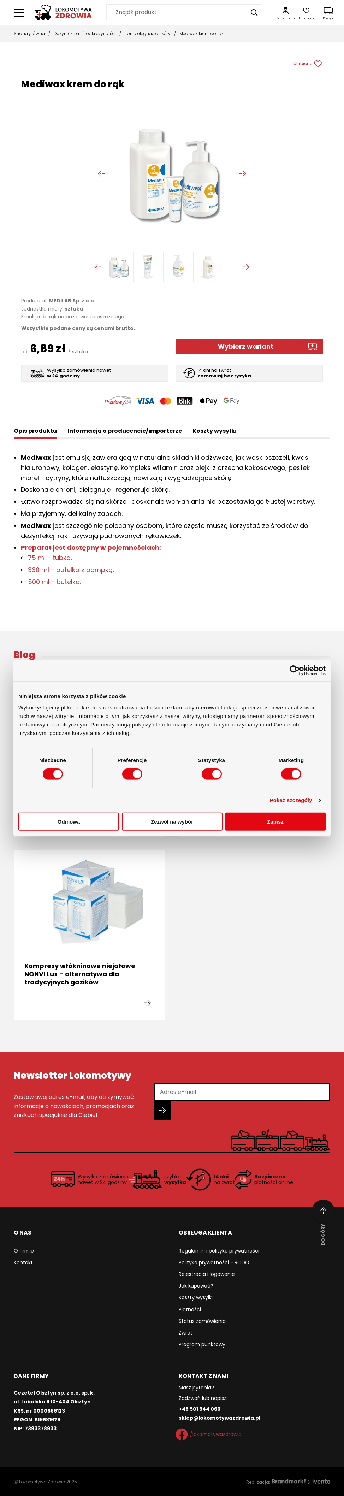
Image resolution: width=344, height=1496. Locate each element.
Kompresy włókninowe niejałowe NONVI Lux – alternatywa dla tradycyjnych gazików (79, 974)
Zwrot (185, 1332)
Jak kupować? (196, 1285)
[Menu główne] (19, 12)
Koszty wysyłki (196, 1297)
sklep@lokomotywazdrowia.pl (219, 1417)
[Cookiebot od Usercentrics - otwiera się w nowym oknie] (295, 670)
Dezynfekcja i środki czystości (85, 33)
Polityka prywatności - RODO (214, 1262)
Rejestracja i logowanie (207, 1274)
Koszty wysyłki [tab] (214, 431)
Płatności (190, 1309)
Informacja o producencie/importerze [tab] (124, 431)
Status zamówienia (202, 1321)
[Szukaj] (254, 12)
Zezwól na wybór (172, 821)
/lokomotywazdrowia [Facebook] (210, 1435)
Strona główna (29, 33)
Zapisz (275, 821)
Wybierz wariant (245, 346)
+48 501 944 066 (199, 1409)
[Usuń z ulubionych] (321, 63)
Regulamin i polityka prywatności (219, 1250)
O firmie (24, 1250)
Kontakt (23, 1262)
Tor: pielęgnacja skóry (148, 33)
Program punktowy (202, 1344)
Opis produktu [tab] (35, 431)
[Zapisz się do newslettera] (162, 1110)
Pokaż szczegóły (291, 800)
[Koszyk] (328, 12)
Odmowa (69, 821)
